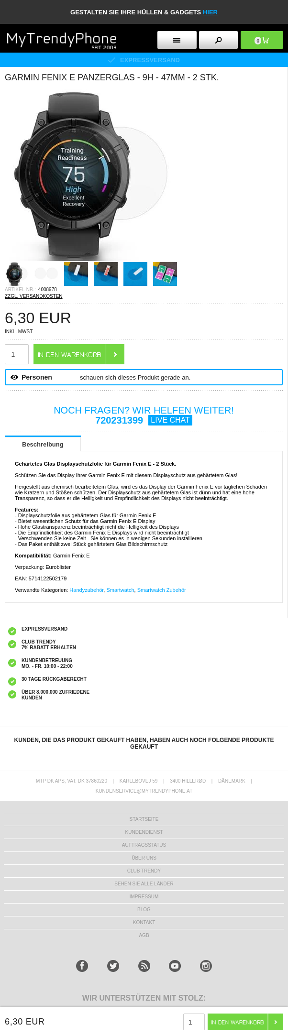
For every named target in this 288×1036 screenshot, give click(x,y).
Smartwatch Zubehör (161, 590)
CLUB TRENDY (144, 870)
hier (210, 12)
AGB (144, 935)
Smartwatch (120, 590)
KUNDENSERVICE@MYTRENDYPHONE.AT (144, 791)
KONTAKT (144, 922)
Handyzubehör (86, 590)
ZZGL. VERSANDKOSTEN (34, 296)
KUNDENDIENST (144, 832)
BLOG (144, 909)
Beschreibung (43, 444)
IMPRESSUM (144, 896)
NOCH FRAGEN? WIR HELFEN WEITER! (144, 415)
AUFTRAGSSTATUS (144, 845)
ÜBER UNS (144, 858)
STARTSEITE (144, 819)
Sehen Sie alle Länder (143, 883)
